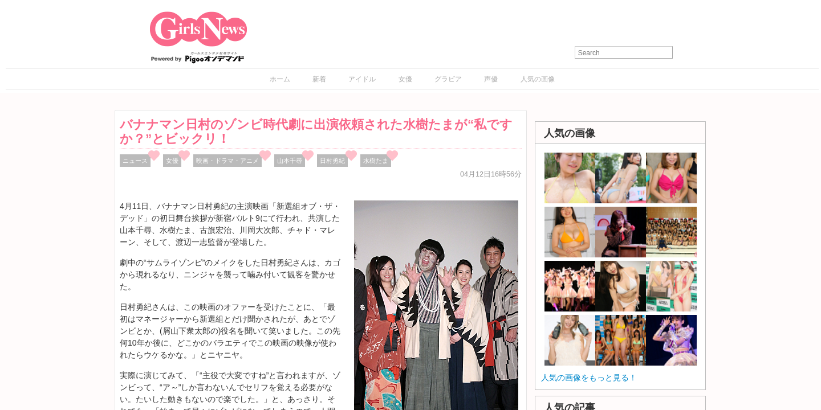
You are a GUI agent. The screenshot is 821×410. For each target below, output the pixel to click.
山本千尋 (289, 160)
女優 (405, 79)
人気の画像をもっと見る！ (589, 377)
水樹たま (375, 160)
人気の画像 (538, 79)
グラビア (448, 79)
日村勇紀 (332, 160)
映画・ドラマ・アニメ (227, 160)
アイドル (362, 79)
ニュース (135, 160)
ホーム (280, 79)
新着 (319, 79)
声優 (491, 79)
